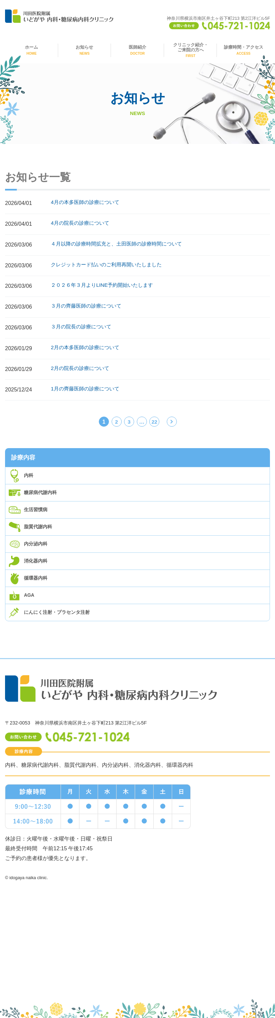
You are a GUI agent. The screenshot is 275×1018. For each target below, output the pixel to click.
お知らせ (84, 50)
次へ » (171, 423)
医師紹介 (137, 50)
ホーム (31, 50)
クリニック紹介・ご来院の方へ (190, 50)
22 (154, 422)
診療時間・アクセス (243, 50)
